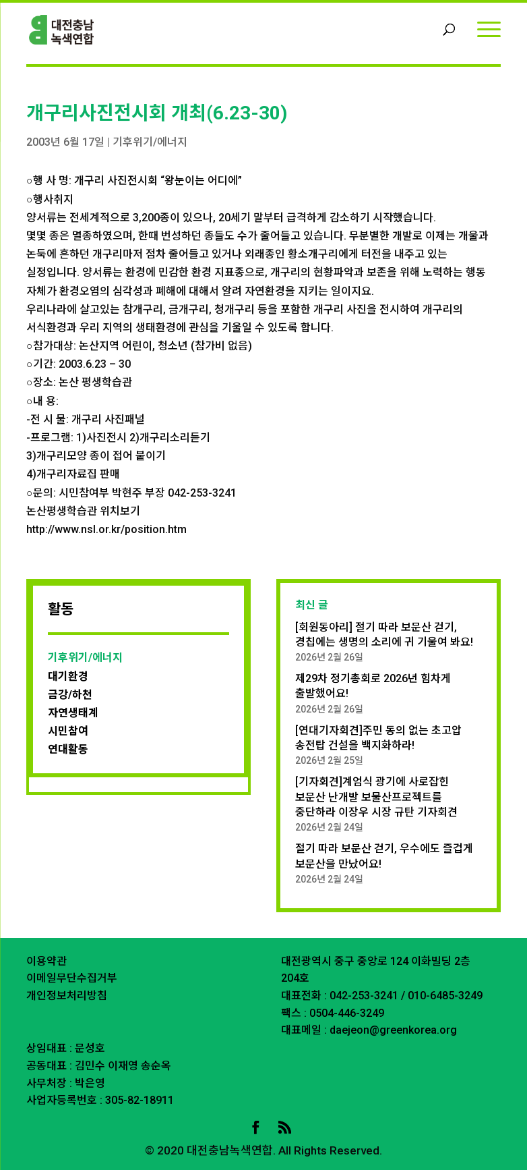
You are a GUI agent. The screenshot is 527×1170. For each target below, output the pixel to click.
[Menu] (489, 28)
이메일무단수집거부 (71, 978)
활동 (60, 609)
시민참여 (68, 731)
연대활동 (68, 749)
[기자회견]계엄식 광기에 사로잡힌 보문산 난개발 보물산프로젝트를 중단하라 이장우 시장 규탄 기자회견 (376, 796)
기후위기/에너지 (150, 142)
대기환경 (68, 676)
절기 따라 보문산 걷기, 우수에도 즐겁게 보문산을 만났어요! (384, 856)
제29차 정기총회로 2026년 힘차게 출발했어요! (373, 686)
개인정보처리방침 (66, 995)
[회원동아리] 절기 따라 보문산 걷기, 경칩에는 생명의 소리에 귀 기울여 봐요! (384, 634)
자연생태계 (73, 712)
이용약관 (46, 961)
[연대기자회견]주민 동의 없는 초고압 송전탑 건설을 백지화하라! (378, 738)
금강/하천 (70, 694)
